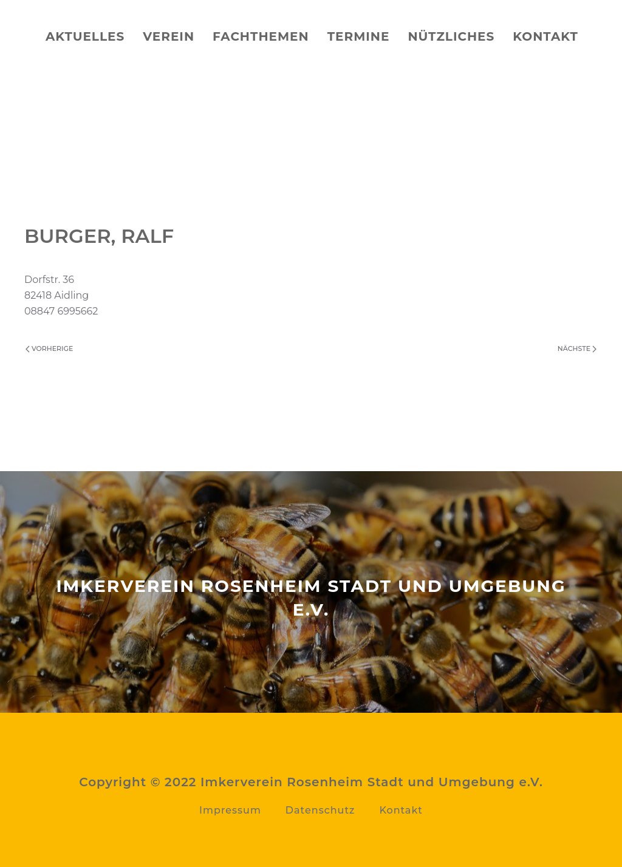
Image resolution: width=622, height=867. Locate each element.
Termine (358, 36)
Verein (168, 36)
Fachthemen (261, 36)
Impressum (230, 810)
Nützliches (451, 36)
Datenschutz (320, 810)
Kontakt (545, 36)
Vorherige (49, 348)
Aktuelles (85, 36)
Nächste (577, 348)
